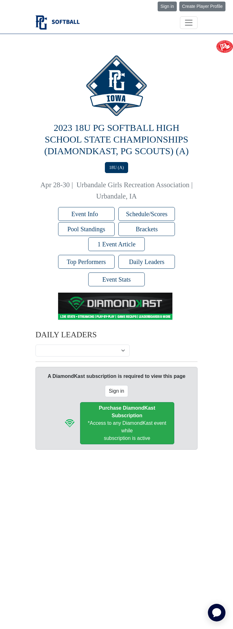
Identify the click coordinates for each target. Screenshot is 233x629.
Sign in (167, 6)
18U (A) (116, 167)
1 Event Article (116, 244)
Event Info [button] (86, 214)
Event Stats (116, 279)
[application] (216, 612)
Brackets (147, 229)
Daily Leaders (147, 261)
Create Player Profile (202, 6)
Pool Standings (86, 229)
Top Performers (86, 261)
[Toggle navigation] (189, 22)
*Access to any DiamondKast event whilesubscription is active (127, 423)
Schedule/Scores (146, 214)
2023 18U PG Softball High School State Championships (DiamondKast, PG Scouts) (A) (116, 139)
